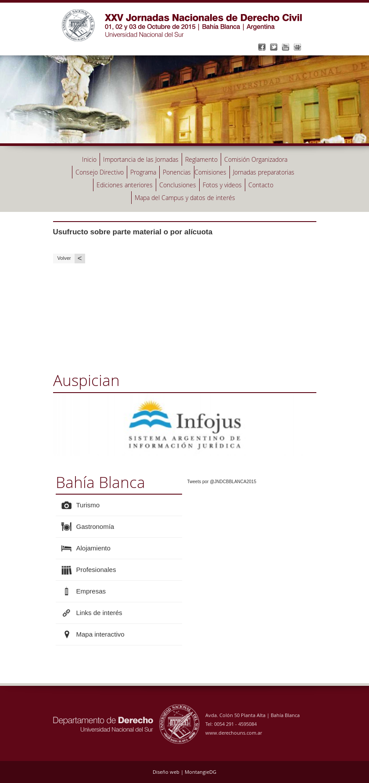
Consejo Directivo (99, 172)
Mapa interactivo (100, 634)
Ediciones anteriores (125, 185)
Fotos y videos (222, 185)
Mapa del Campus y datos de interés (185, 197)
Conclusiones (177, 185)
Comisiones (210, 172)
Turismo (88, 505)
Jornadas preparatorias (263, 172)
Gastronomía (95, 526)
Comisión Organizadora (255, 159)
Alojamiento (93, 548)
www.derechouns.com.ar (233, 732)
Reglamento (201, 159)
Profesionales (96, 569)
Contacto (260, 185)
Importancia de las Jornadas (141, 159)
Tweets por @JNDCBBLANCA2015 (221, 481)
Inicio (89, 159)
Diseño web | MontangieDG (184, 771)
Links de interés (99, 612)
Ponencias (177, 172)
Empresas (91, 591)
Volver (71, 258)
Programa (143, 172)
